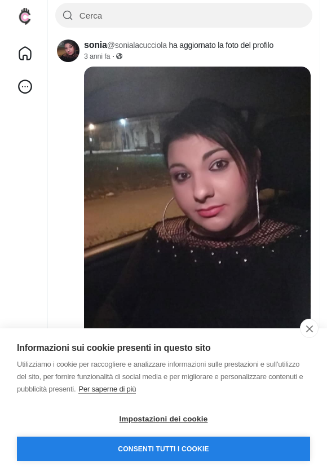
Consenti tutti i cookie (163, 449)
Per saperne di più (107, 389)
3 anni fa (97, 56)
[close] (309, 328)
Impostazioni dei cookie (164, 419)
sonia (95, 45)
